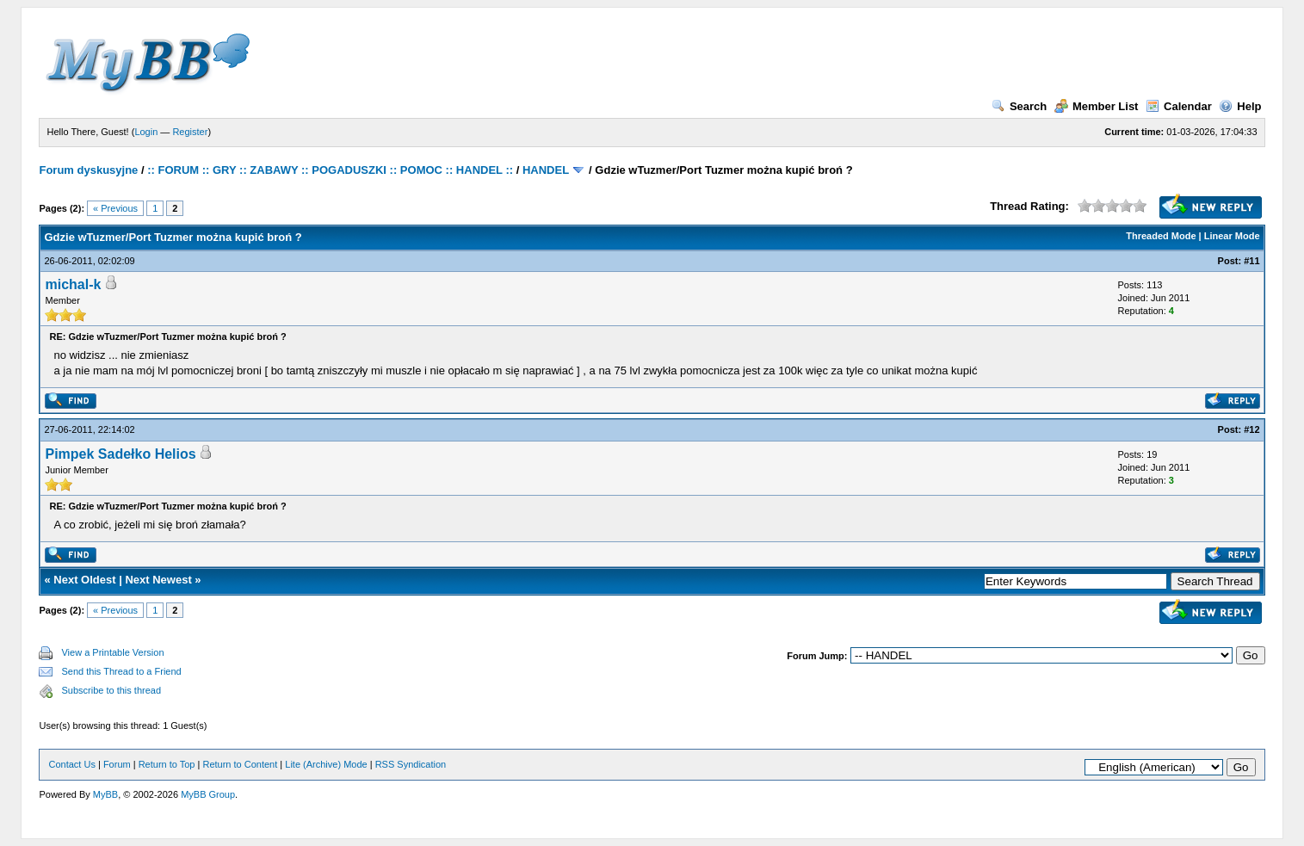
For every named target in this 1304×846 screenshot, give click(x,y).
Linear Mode (1232, 236)
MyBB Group (208, 794)
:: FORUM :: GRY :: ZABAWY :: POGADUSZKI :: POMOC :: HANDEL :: (330, 170)
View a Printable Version (112, 652)
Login (146, 132)
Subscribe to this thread (111, 690)
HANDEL (545, 170)
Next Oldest (84, 579)
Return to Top (167, 764)
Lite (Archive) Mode (326, 764)
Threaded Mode (1161, 236)
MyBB (105, 794)
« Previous (115, 208)
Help (1240, 106)
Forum (117, 764)
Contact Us (71, 764)
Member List (1096, 106)
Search (1019, 106)
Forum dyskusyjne (88, 170)
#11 (1251, 261)
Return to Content (239, 764)
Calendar (1179, 106)
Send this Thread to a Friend (121, 671)
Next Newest (158, 579)
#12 (1251, 429)
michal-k (73, 284)
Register (189, 132)
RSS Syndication (411, 764)
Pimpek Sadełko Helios (120, 454)
